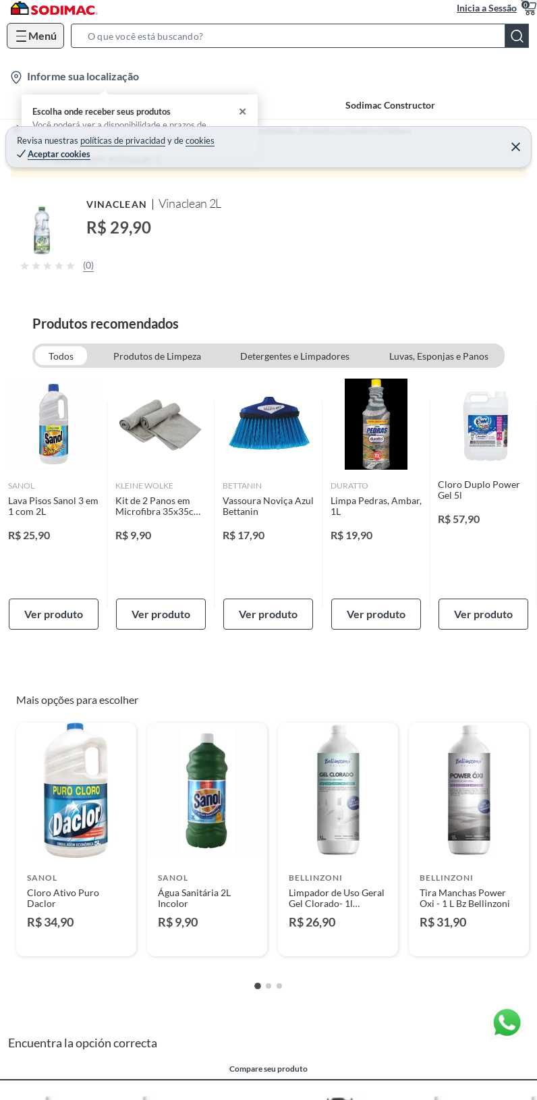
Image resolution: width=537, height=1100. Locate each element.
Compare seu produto (268, 1069)
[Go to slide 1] (257, 986)
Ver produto (53, 613)
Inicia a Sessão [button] (487, 7)
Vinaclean (116, 204)
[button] (304, 36)
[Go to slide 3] (279, 986)
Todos (61, 356)
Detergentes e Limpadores (294, 356)
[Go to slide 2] (268, 986)
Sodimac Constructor (390, 105)
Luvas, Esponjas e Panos (438, 356)
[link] (53, 504)
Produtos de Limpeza (157, 356)
